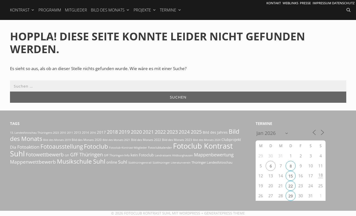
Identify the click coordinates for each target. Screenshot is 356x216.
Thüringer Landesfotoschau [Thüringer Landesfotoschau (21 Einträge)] (211, 162)
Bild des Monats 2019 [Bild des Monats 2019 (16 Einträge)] (57, 140)
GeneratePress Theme (224, 213)
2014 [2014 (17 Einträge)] (85, 132)
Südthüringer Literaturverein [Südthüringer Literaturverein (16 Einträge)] (171, 162)
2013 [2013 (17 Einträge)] (77, 132)
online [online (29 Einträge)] (111, 162)
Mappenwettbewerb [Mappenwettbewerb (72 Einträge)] (33, 161)
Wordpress (189, 213)
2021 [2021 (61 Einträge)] (148, 132)
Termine (170, 10)
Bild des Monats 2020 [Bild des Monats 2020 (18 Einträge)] (87, 140)
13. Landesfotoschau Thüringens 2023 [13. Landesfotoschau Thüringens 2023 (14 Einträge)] (34, 132)
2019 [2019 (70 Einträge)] (124, 131)
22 (290, 186)
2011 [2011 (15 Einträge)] (70, 132)
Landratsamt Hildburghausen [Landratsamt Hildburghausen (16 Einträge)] (174, 155)
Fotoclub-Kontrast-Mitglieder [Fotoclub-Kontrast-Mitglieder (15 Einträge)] (128, 147)
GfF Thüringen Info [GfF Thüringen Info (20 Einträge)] (117, 155)
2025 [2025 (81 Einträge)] (196, 131)
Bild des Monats (110, 10)
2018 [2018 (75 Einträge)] (112, 131)
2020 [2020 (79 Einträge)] (136, 131)
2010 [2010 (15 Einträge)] (63, 132)
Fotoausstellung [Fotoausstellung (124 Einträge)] (61, 146)
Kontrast (22, 10)
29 (290, 196)
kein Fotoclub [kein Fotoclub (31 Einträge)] (142, 154)
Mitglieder (76, 10)
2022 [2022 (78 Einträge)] (160, 131)
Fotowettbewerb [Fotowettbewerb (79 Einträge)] (45, 154)
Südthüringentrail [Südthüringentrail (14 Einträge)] (140, 162)
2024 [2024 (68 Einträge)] (184, 131)
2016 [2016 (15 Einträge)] (93, 132)
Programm (49, 10)
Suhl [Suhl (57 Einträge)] (122, 162)
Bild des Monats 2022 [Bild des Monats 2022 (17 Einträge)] (146, 140)
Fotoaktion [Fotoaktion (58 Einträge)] (28, 147)
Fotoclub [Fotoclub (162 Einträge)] (96, 146)
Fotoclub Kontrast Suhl (147, 213)
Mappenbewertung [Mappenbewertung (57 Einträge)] (214, 155)
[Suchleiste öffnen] (349, 10)
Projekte (145, 10)
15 (290, 176)
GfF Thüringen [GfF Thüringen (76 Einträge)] (86, 154)
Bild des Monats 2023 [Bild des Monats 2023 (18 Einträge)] (177, 140)
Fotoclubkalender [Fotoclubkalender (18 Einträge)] (160, 147)
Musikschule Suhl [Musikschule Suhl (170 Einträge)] (81, 161)
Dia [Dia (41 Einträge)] (13, 147)
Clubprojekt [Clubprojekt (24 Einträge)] (231, 139)
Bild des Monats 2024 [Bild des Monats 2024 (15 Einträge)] (206, 140)
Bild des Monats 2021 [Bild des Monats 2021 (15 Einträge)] (116, 140)
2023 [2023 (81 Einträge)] (172, 131)
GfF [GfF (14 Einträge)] (67, 155)
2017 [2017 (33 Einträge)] (101, 132)
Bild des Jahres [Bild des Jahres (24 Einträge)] (215, 132)
